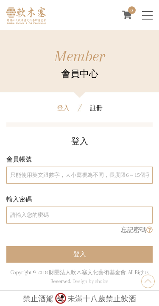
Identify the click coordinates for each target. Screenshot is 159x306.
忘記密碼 (137, 234)
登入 (79, 258)
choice (102, 281)
